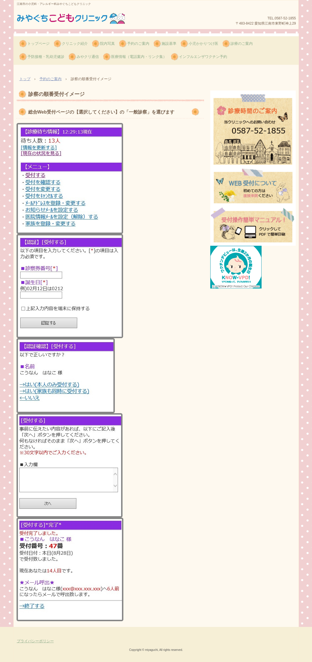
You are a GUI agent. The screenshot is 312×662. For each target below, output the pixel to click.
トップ (24, 79)
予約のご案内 (138, 43)
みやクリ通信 (88, 57)
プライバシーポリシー (35, 641)
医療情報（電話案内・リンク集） (139, 57)
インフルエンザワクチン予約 (203, 57)
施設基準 (169, 43)
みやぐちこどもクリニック (71, 19)
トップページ (38, 43)
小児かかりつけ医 (203, 43)
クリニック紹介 (75, 43)
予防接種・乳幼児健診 (45, 57)
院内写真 (107, 43)
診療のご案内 (242, 43)
